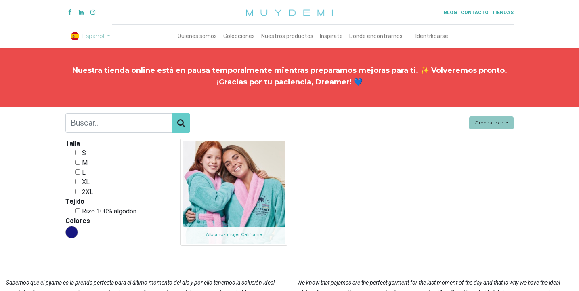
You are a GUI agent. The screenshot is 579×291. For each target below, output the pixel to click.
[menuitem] (197, 36)
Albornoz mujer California (234, 234)
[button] (491, 122)
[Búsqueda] (181, 123)
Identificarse (431, 36)
